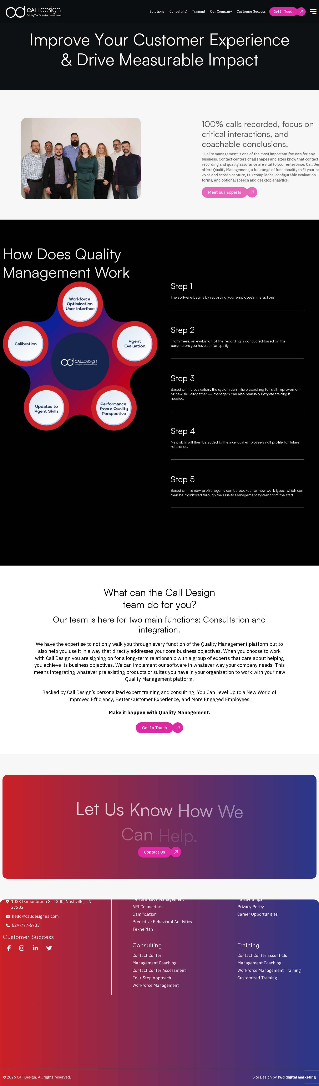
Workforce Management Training (269, 970)
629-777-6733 (26, 925)
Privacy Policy (250, 907)
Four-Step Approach (151, 978)
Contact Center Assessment (159, 970)
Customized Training (257, 978)
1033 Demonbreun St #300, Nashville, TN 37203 (51, 904)
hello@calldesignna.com (35, 916)
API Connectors (147, 907)
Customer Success (251, 11)
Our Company (221, 11)
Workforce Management (155, 985)
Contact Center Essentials (262, 955)
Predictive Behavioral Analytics (162, 922)
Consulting (178, 11)
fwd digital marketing (297, 1077)
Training (198, 11)
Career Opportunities (257, 914)
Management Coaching (154, 963)
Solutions (157, 11)
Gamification (144, 914)
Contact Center (146, 955)
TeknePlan (142, 929)
